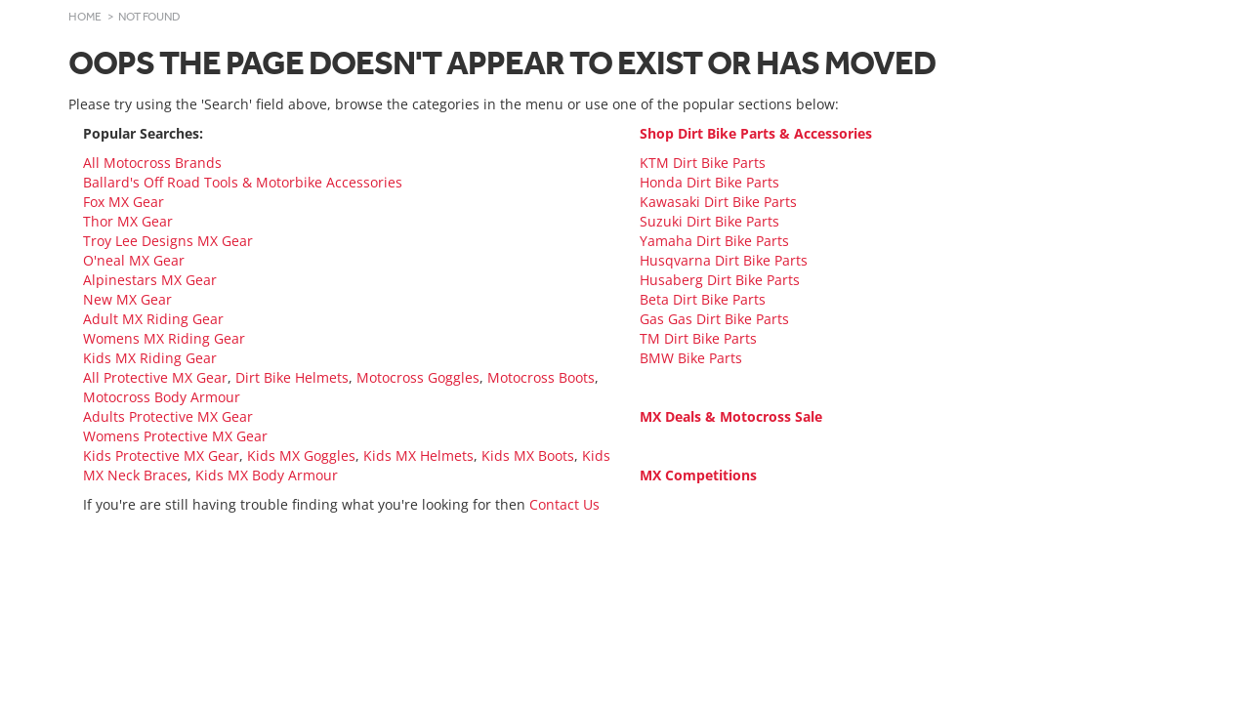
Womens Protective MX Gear (175, 436)
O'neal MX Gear (134, 260)
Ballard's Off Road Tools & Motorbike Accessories (242, 182)
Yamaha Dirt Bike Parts (714, 240)
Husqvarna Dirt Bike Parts (724, 260)
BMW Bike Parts (691, 358)
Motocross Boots (541, 377)
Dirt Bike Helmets (292, 377)
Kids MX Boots (527, 455)
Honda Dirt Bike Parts (709, 182)
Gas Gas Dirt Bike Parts (714, 319)
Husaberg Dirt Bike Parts (720, 279)
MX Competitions (698, 475)
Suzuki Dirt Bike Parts (709, 221)
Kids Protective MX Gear (161, 455)
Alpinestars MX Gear (150, 279)
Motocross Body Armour (161, 397)
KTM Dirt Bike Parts (703, 162)
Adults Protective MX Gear (168, 416)
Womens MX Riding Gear (164, 338)
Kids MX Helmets (418, 455)
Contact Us (564, 504)
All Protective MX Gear (155, 377)
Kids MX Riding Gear (150, 358)
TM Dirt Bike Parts (698, 338)
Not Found (149, 16)
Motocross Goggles (417, 377)
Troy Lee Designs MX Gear (168, 240)
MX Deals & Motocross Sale (731, 416)
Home (85, 16)
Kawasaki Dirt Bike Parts (718, 201)
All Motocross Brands (152, 162)
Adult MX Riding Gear (153, 319)
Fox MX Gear (123, 201)
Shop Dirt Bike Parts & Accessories (756, 133)
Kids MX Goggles (301, 455)
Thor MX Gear (128, 221)
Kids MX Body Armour (266, 475)
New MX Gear (127, 299)
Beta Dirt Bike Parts (703, 299)
